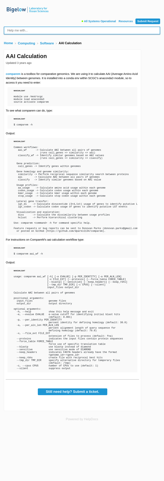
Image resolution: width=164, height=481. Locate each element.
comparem (13, 73)
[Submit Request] (147, 21)
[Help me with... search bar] (82, 30)
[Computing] (27, 43)
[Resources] (126, 21)
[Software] (47, 43)
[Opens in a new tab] (82, 463)
